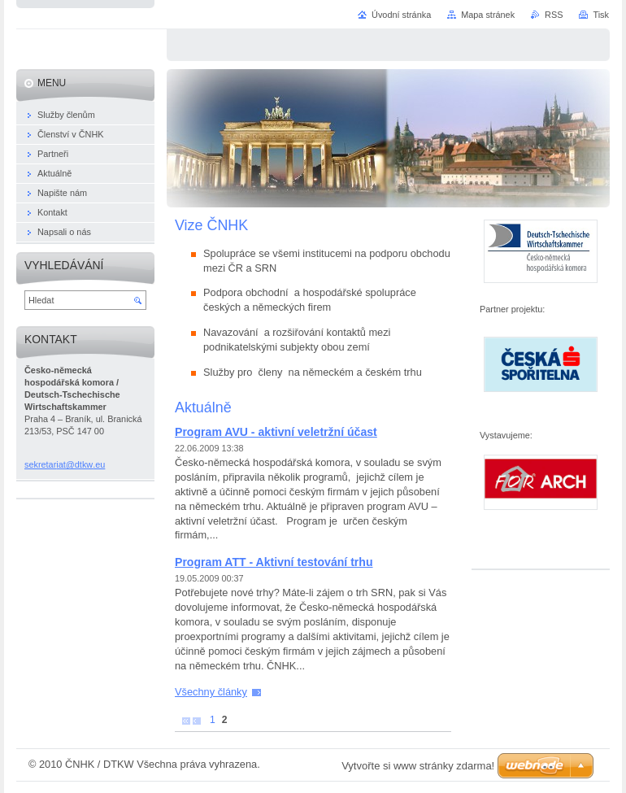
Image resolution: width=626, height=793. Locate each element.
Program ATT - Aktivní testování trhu (274, 562)
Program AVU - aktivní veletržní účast (276, 431)
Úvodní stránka (401, 15)
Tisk (601, 15)
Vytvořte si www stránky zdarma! (417, 766)
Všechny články (211, 692)
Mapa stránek (488, 15)
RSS (554, 15)
